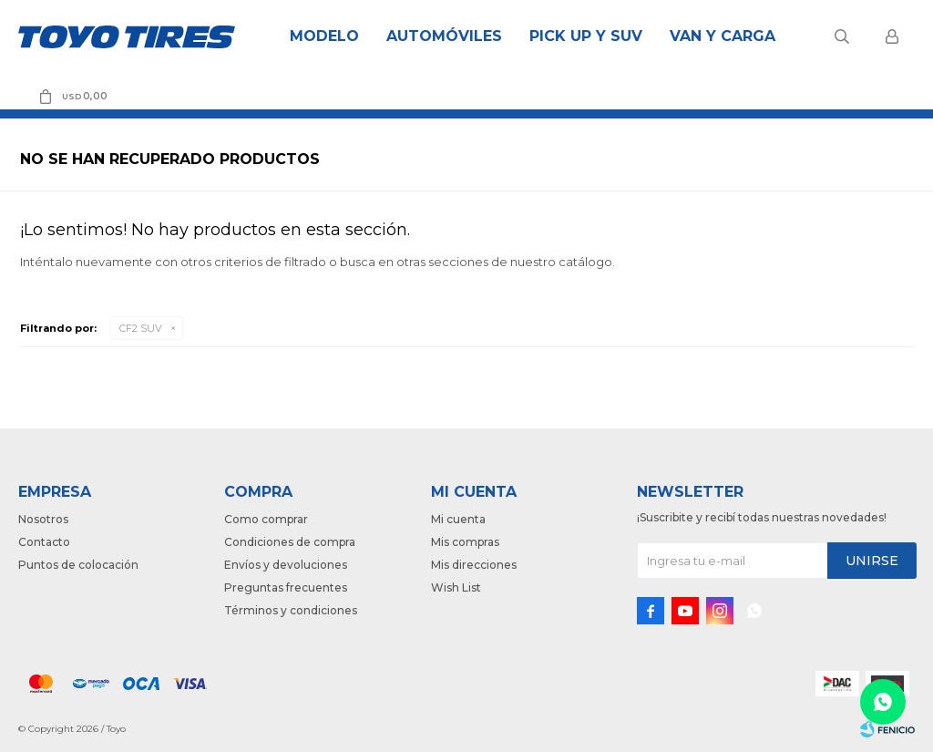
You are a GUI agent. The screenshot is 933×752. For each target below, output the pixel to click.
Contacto (44, 542)
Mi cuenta (458, 519)
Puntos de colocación (78, 565)
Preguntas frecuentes (285, 587)
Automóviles (444, 36)
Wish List (456, 587)
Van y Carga (722, 36)
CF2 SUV (140, 328)
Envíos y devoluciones (285, 565)
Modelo (324, 36)
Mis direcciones (474, 565)
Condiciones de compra (289, 542)
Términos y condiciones (290, 610)
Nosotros (43, 519)
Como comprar (266, 519)
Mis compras (465, 542)
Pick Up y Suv (585, 36)
